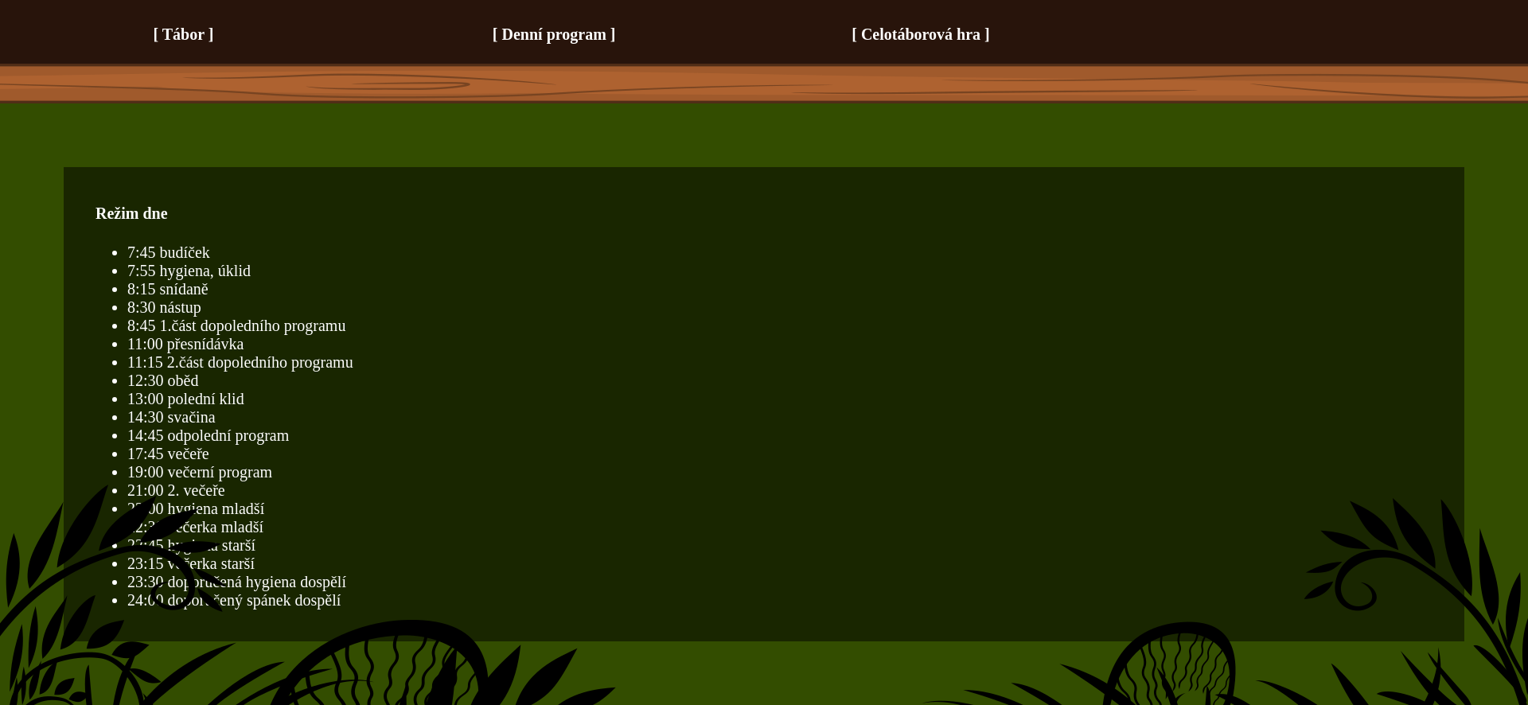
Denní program (554, 34)
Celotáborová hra (920, 34)
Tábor (183, 34)
